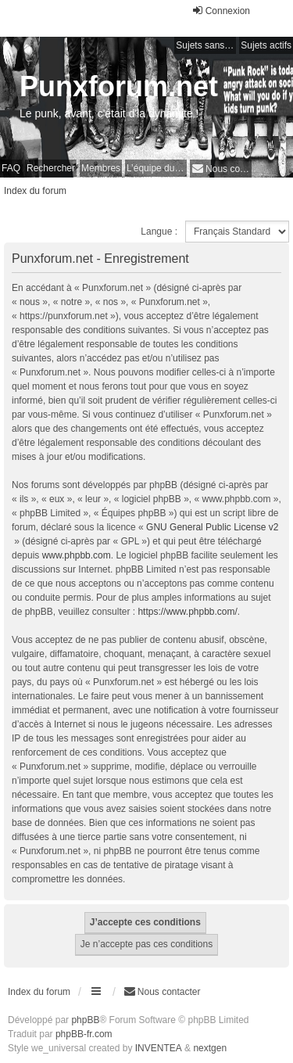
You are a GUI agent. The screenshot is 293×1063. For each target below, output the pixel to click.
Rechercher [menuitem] (51, 168)
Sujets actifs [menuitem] (266, 45)
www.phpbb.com (76, 555)
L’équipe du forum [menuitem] (157, 168)
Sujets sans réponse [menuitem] (206, 45)
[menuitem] (221, 169)
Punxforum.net (119, 86)
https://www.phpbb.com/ (187, 611)
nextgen (210, 1048)
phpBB (85, 1020)
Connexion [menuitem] (220, 10)
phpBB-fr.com (84, 1034)
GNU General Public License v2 (212, 527)
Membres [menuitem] (100, 168)
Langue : (159, 231)
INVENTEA (158, 1048)
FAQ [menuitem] (11, 168)
